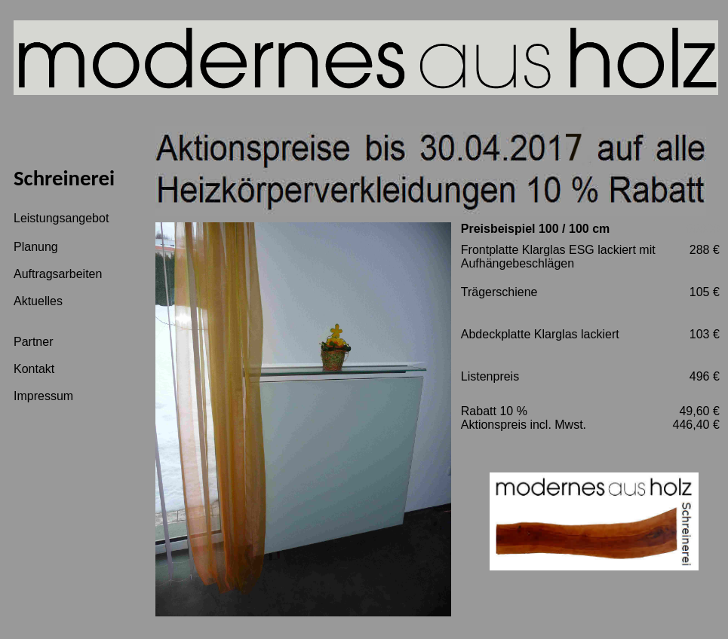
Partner (33, 341)
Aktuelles (38, 301)
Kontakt (34, 368)
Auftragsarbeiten (58, 274)
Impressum (43, 396)
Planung (36, 246)
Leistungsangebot (61, 218)
